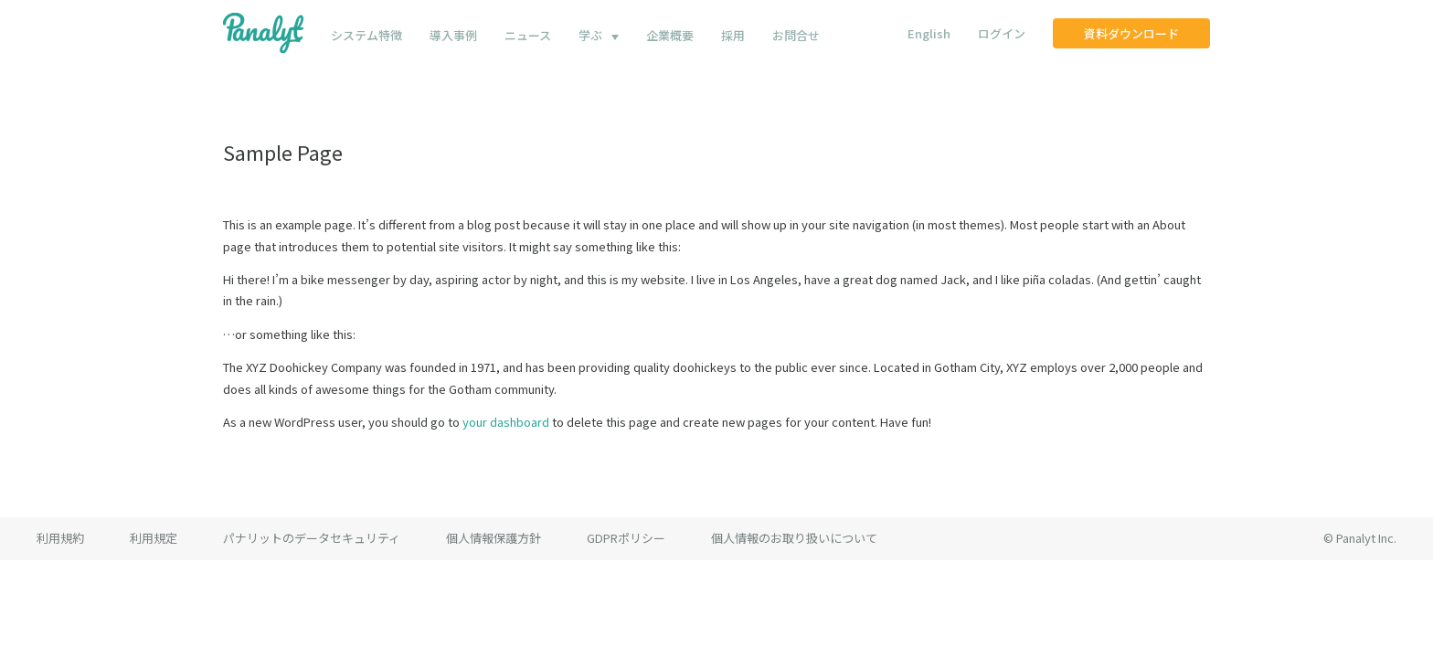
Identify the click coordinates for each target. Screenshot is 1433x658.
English (929, 33)
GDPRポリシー (626, 538)
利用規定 (153, 538)
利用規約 (60, 538)
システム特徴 (366, 35)
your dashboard (505, 421)
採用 (733, 35)
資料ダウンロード (1131, 33)
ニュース (527, 35)
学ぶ (590, 35)
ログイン (1001, 33)
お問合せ (796, 35)
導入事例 (453, 35)
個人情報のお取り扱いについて (794, 538)
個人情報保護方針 (493, 538)
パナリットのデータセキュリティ (311, 538)
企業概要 (670, 35)
